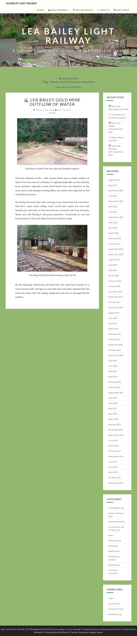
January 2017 (114, 339)
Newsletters (114, 551)
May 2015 (112, 408)
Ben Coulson (64, 110)
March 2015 (113, 419)
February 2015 (114, 424)
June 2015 (112, 403)
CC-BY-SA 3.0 (21, 629)
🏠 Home (40, 10)
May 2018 (112, 270)
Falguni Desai (96, 632)
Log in (111, 598)
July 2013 (112, 461)
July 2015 (112, 397)
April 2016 (112, 376)
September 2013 (115, 456)
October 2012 (114, 477)
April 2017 (112, 323)
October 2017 (114, 302)
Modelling (113, 545)
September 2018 (115, 254)
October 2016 (114, 350)
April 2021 (112, 206)
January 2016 (114, 387)
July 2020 (112, 211)
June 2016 (112, 366)
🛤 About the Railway (58, 10)
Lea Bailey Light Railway (21, 3)
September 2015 (115, 392)
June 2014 (112, 440)
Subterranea (114, 565)
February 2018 (114, 281)
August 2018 (113, 259)
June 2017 (112, 318)
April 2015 (112, 413)
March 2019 (113, 233)
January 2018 (114, 286)
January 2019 (114, 243)
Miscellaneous (114, 540)
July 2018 (112, 265)
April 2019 (112, 227)
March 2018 (113, 275)
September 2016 (115, 355)
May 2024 (112, 185)
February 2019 (114, 238)
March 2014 (113, 445)
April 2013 (112, 472)
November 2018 (115, 249)
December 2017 (115, 291)
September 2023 (115, 190)
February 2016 (114, 382)
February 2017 (114, 334)
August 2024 (113, 180)
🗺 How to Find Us (121, 10)
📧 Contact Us (103, 10)
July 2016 (112, 360)
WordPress (62, 632)
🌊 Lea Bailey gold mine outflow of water (52, 102)
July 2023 (112, 195)
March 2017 (113, 328)
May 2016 (112, 371)
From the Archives (116, 521)
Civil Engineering (116, 508)
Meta (110, 535)
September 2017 (115, 307)
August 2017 (113, 312)
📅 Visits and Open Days (83, 10)
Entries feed (113, 603)
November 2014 (115, 429)
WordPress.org (115, 614)
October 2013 (114, 451)
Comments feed (115, 609)
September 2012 (115, 483)
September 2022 (115, 201)
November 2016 (115, 344)
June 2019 (112, 222)
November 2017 (115, 296)
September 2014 (115, 435)
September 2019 (115, 217)
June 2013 (112, 467)
